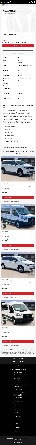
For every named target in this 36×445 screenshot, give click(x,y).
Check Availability (7, 197)
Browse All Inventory (18, 45)
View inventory (18, 409)
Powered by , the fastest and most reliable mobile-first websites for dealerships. (18, 440)
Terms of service (18, 431)
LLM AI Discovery (18, 412)
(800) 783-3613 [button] (18, 374)
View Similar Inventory (18, 49)
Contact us (18, 416)
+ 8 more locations (18, 401)
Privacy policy (18, 427)
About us (18, 420)
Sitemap (18, 423)
